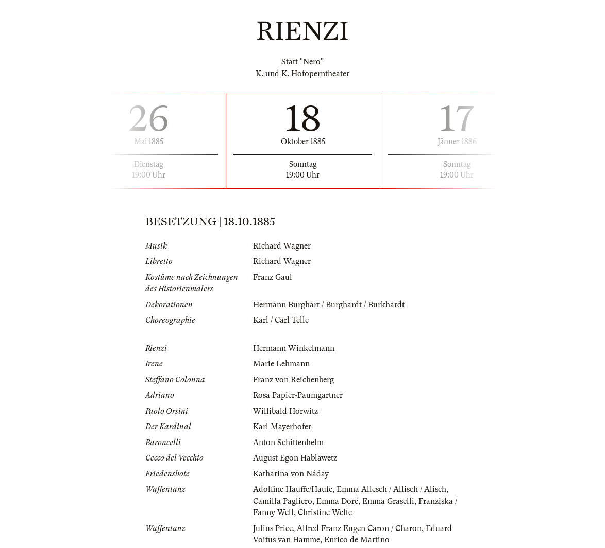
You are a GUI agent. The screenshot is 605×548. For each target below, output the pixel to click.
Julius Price (273, 528)
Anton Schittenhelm (288, 442)
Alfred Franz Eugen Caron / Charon (359, 528)
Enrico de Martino (357, 539)
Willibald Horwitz (285, 411)
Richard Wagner (282, 246)
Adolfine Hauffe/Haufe (292, 489)
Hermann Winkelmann (293, 348)
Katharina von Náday (291, 474)
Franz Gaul (272, 277)
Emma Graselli (388, 501)
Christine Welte (325, 512)
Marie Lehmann (281, 363)
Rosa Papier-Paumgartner (298, 395)
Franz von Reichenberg (293, 379)
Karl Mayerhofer (282, 426)
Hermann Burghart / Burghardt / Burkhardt (329, 304)
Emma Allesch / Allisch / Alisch (391, 489)
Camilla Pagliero (282, 501)
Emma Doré (337, 501)
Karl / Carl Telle (281, 320)
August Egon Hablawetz (295, 458)
